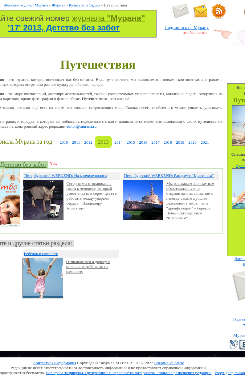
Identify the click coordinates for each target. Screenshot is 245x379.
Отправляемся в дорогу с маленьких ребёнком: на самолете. (88, 266)
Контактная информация (54, 363)
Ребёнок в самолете (41, 253)
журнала (108, 18)
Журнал (58, 5)
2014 (118, 142)
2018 (168, 142)
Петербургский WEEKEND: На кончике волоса (65, 175)
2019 (180, 142)
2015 (131, 142)
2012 (88, 142)
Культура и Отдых (84, 5)
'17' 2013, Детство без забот (64, 27)
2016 (143, 142)
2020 (192, 142)
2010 (64, 142)
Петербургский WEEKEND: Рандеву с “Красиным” (169, 175)
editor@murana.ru (81, 126)
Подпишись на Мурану (187, 27)
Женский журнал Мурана (26, 5)
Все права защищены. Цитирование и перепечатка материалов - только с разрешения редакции (128, 372)
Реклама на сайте (169, 363)
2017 (155, 142)
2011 (76, 142)
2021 (205, 142)
